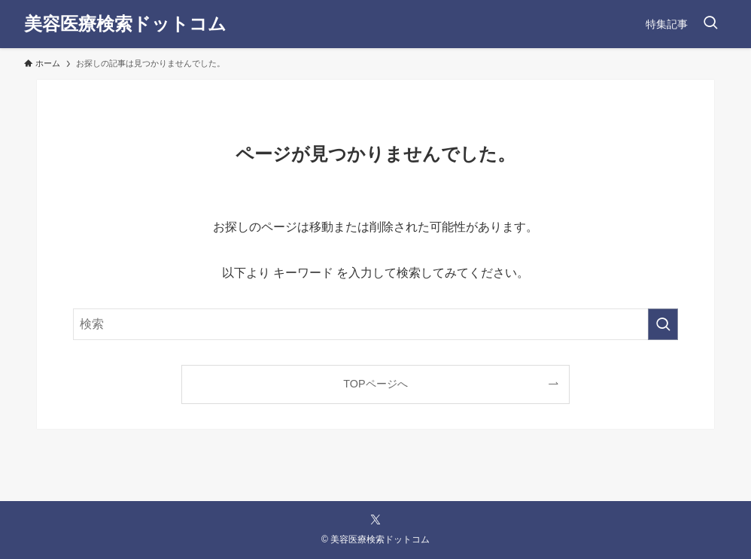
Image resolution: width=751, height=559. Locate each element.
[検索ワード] (375, 324)
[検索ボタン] (710, 24)
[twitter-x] (375, 520)
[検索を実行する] (663, 324)
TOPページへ (375, 384)
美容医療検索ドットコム (125, 24)
